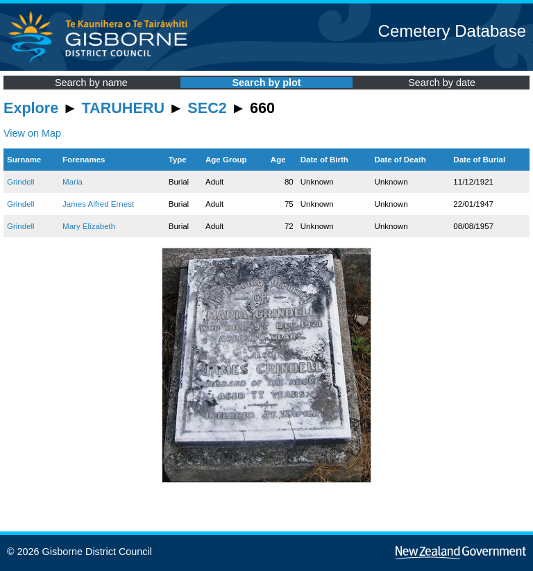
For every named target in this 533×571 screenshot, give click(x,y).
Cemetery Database (452, 31)
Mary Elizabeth (88, 226)
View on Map (32, 133)
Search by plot (266, 82)
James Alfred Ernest (98, 204)
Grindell (21, 182)
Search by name (91, 82)
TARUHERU (123, 108)
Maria (72, 182)
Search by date (441, 82)
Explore (30, 108)
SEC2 (206, 108)
